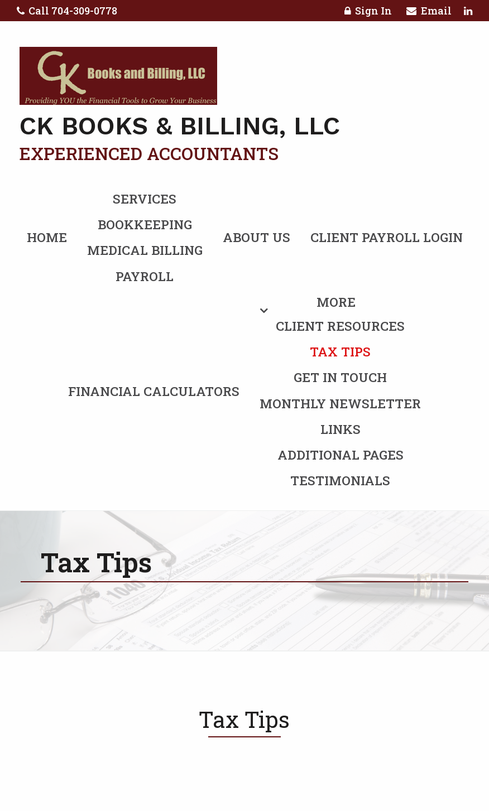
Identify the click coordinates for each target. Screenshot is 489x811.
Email (428, 12)
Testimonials (340, 480)
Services (144, 198)
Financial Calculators (153, 391)
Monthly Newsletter (340, 403)
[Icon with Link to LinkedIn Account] (468, 10)
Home (47, 237)
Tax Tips (340, 351)
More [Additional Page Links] (336, 301)
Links (340, 429)
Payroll (145, 276)
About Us (256, 237)
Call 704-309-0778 (67, 10)
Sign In (368, 12)
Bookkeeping (145, 224)
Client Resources (340, 325)
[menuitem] (244, 389)
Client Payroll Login (386, 237)
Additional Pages (340, 454)
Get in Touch (340, 377)
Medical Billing (145, 250)
